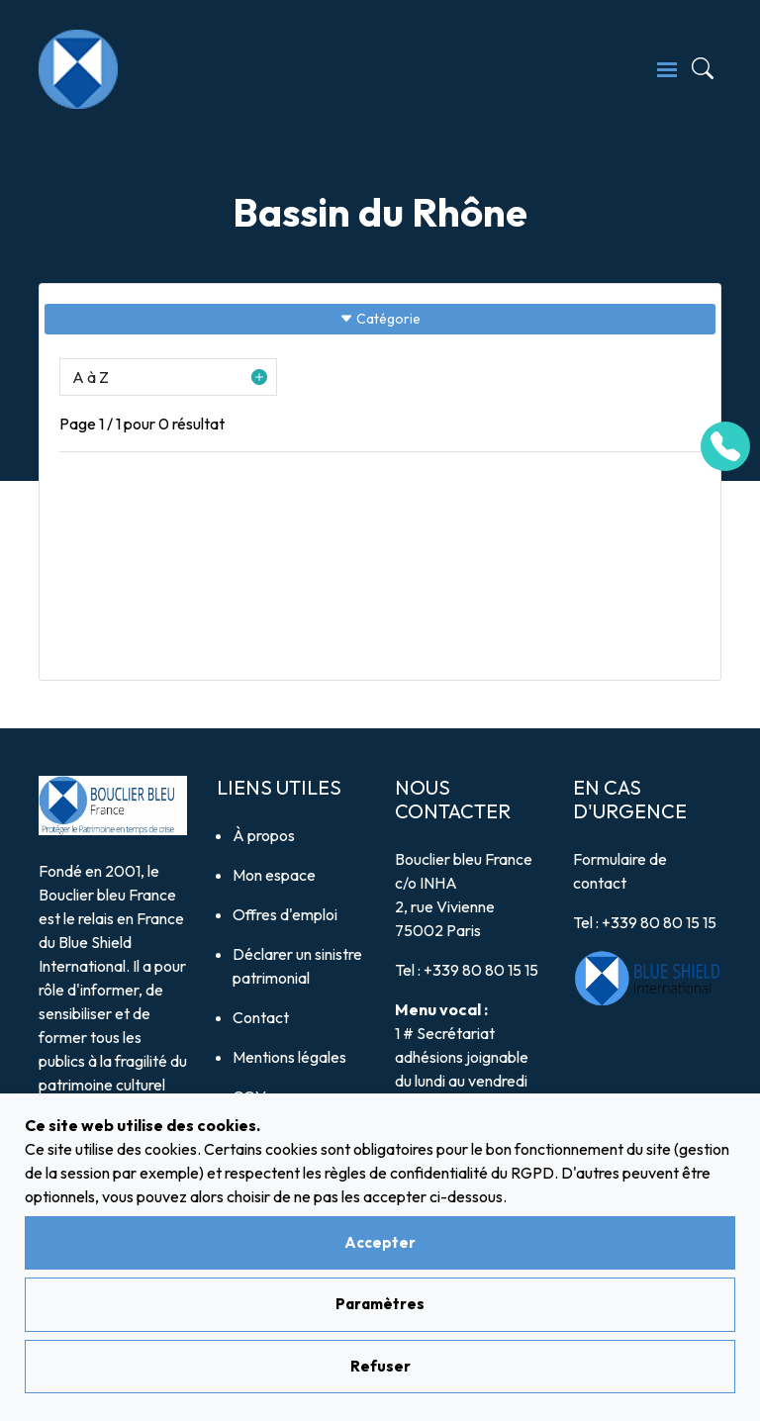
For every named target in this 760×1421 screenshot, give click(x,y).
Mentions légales (289, 1057)
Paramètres (380, 1303)
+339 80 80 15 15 (481, 970)
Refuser (380, 1366)
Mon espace (274, 875)
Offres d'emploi (285, 914)
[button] (168, 377)
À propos (264, 835)
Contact (261, 1017)
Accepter (380, 1242)
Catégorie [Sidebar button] (380, 319)
